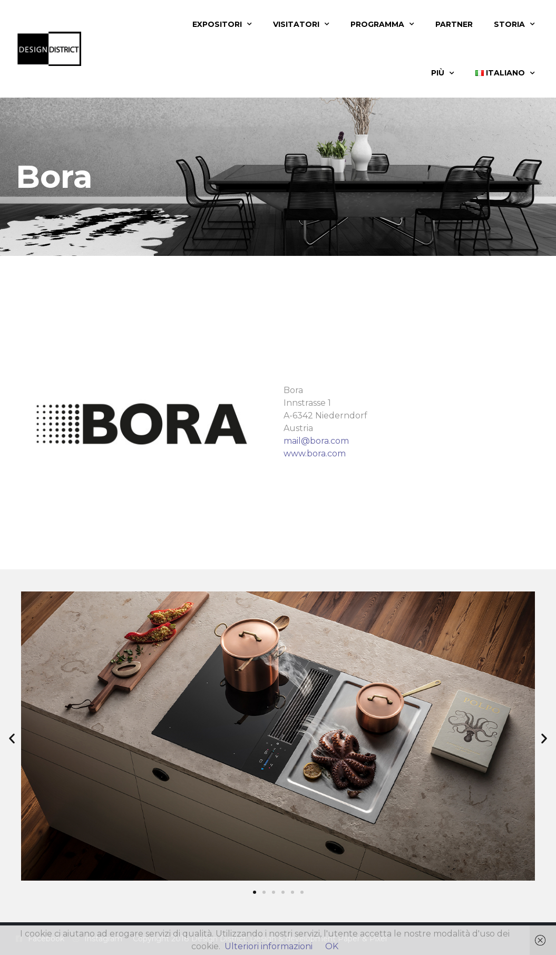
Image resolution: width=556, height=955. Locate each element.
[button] (11, 737)
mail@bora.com (316, 441)
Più (442, 73)
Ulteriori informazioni (269, 946)
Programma (382, 24)
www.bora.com (315, 453)
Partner (454, 24)
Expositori (222, 24)
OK (331, 946)
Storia (514, 24)
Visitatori (301, 24)
